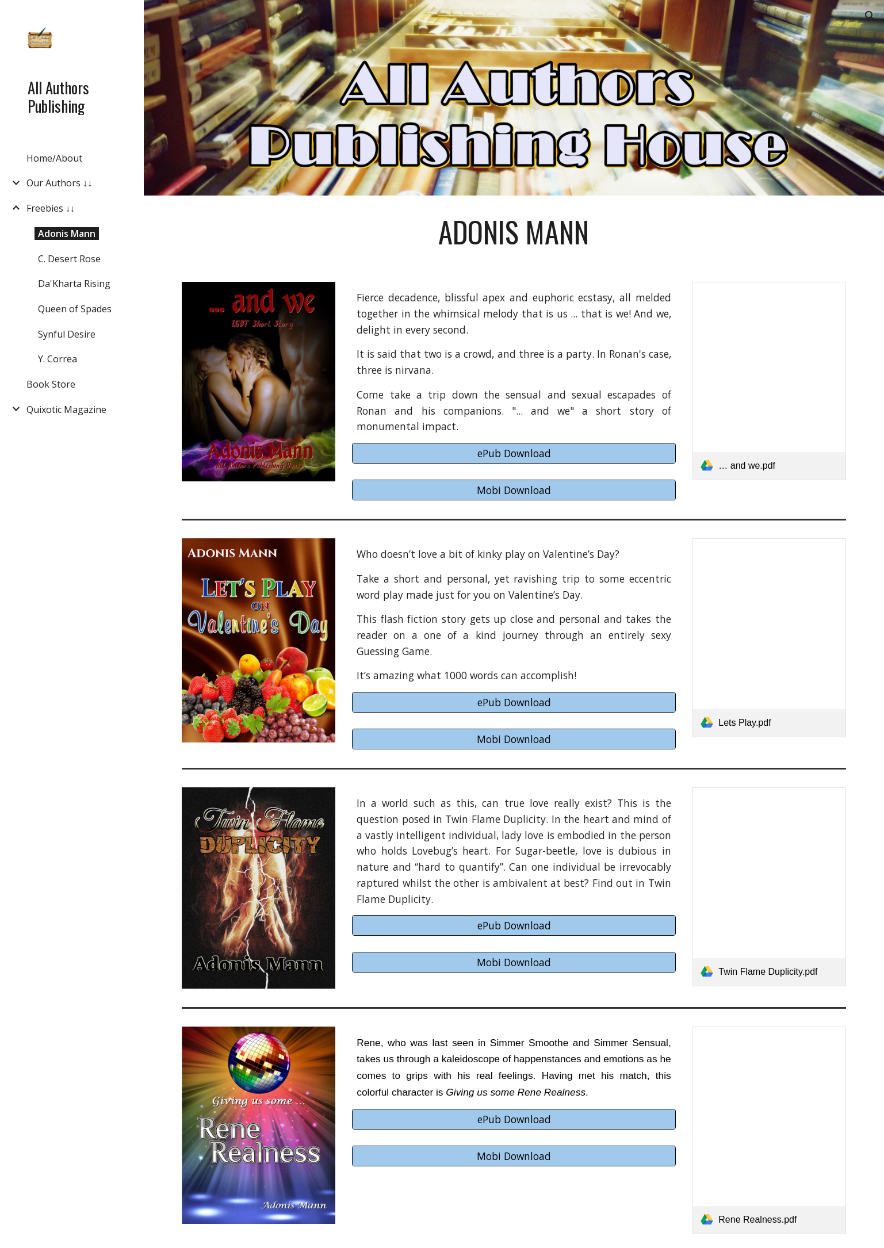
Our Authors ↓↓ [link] (59, 183)
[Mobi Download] (514, 490)
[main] (514, 231)
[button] (870, 16)
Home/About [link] (54, 158)
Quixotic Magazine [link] (66, 409)
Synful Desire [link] (66, 334)
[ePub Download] (514, 453)
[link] (768, 381)
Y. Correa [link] (57, 359)
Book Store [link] (50, 384)
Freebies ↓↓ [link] (50, 208)
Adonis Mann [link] (66, 233)
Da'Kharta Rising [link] (74, 283)
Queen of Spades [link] (75, 309)
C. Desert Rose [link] (69, 258)
